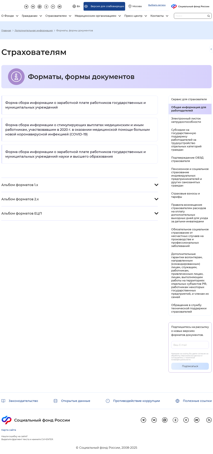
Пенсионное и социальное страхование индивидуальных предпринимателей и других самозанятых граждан (190, 177)
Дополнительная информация (34, 30)
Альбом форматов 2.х (20, 199)
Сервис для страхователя (189, 99)
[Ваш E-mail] (190, 345)
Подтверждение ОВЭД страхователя (187, 159)
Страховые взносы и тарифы (185, 195)
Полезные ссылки (197, 400)
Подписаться (190, 366)
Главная (6, 30)
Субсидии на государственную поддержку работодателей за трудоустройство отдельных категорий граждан (186, 139)
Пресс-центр (133, 16)
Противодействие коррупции (136, 400)
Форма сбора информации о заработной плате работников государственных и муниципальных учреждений (75, 105)
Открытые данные (75, 400)
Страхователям (56, 16)
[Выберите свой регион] (172, 5)
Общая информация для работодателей (188, 109)
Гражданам (29, 16)
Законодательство (23, 400)
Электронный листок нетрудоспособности (186, 120)
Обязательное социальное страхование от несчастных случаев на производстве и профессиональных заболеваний (190, 238)
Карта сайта (8, 429)
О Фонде (7, 16)
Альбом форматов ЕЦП (21, 213)
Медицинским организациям (95, 16)
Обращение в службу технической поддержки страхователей (189, 308)
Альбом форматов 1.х (19, 185)
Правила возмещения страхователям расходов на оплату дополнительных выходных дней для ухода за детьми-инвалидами (189, 213)
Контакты (157, 16)
